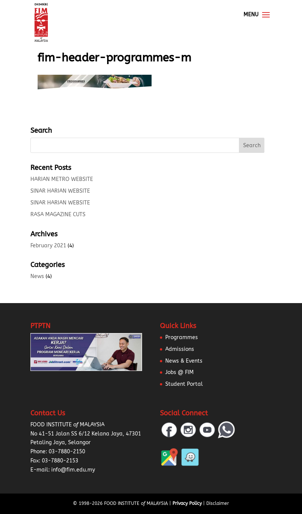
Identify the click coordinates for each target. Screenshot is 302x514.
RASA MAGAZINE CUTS (57, 214)
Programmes (181, 337)
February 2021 (48, 245)
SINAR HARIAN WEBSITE (60, 191)
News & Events (183, 361)
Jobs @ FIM (179, 372)
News (37, 276)
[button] (15, 499)
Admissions (179, 349)
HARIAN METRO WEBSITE (61, 179)
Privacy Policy (187, 503)
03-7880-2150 (67, 451)
